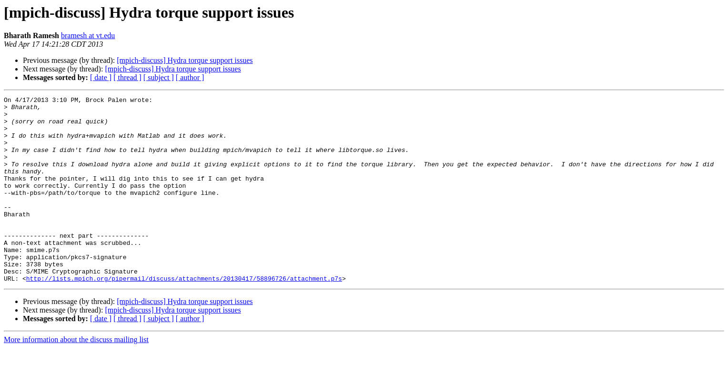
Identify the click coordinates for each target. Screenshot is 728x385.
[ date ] (100, 77)
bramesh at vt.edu (88, 35)
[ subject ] (158, 77)
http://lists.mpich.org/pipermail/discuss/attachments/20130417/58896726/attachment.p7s (184, 315)
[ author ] (190, 77)
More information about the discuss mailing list (76, 377)
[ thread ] (127, 77)
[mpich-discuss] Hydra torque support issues (185, 60)
